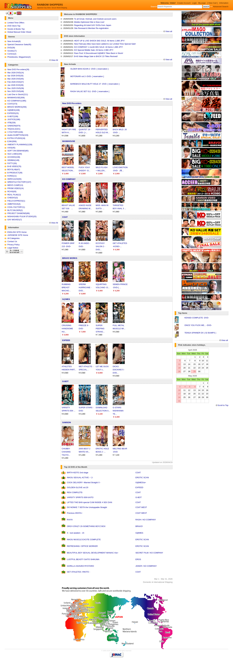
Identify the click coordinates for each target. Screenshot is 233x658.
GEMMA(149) (13, 160)
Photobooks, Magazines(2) (19, 57)
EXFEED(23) (13, 113)
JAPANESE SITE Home (17, 235)
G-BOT (65, 381)
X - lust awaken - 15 (75, 533)
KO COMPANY (69, 179)
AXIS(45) (11, 148)
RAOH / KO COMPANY (146, 520)
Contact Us (12, 241)
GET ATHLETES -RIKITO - (78, 572)
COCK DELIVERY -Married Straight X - (84, 482)
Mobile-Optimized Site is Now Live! (89, 22)
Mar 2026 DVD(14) (15, 72)
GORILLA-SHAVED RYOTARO (80, 566)
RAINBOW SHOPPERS (50, 4)
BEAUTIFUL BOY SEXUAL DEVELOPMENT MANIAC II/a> (92, 553)
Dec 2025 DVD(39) (15, 88)
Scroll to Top (223, 405)
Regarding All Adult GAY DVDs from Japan (92, 25)
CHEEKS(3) (12, 198)
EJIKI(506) (12, 141)
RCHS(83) (11, 191)
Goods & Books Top (16, 29)
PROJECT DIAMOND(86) (18, 213)
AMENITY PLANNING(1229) (19, 144)
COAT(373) (12, 104)
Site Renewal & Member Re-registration (91, 28)
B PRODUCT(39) (14, 173)
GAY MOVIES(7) (14, 219)
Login (194, 3)
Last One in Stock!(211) (17, 94)
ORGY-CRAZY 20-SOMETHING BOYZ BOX (86, 526)
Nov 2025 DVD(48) (15, 91)
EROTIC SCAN (142, 477)
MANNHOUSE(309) (16, 97)
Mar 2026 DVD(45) (15, 79)
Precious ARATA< (74, 513)
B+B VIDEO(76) (14, 166)
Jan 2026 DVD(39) (15, 85)
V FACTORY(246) (15, 132)
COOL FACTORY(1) (16, 207)
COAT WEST (141, 507)
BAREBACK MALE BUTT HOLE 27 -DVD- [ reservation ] (94, 84)
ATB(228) (11, 122)
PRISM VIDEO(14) (15, 188)
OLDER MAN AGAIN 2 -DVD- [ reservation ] (89, 69)
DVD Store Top (13, 26)
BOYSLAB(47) (13, 169)
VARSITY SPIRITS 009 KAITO (80, 497)
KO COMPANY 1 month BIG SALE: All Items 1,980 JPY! (98, 47)
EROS (138, 559)
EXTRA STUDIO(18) (16, 138)
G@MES (66, 299)
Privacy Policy (13, 244)
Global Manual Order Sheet (19, 32)
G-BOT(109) (12, 116)
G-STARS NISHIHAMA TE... (118, 410)
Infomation (223, 3)
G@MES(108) (13, 110)
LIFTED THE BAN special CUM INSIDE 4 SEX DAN (89, 502)
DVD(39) (11, 47)
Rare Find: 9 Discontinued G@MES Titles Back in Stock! (98, 53)
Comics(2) (11, 54)
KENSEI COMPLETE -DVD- (196, 318)
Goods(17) (12, 51)
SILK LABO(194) (14, 154)
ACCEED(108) (13, 157)
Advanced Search (220, 6)
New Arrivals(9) (14, 41)
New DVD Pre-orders (71, 103)
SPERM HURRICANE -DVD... (85, 287)
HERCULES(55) (14, 179)
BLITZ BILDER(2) (15, 210)
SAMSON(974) (13, 126)
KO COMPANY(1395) (16, 101)
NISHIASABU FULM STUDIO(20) (22, 216)
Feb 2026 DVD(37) (15, 82)
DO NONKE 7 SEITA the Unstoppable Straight (87, 507)
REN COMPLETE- (75, 492)
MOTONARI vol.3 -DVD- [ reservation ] (87, 76)
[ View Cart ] (212, 3)
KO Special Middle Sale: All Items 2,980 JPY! (93, 50)
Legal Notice (12, 248)
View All (54, 60)
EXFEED (66, 340)
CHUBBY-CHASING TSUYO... (66, 451)
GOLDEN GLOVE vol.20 (77, 487)
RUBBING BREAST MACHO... (66, 287)
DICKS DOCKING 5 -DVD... (119, 369)
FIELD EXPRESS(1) (16, 201)
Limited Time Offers (15, 23)
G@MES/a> (141, 482)
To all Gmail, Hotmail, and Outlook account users (95, 19)
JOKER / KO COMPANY (146, 566)
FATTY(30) (12, 163)
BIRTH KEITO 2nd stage (77, 472)
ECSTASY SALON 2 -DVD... (100, 246)
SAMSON (66, 422)
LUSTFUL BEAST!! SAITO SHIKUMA (83, 559)
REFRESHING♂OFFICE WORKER (82, 546)
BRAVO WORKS (69, 258)
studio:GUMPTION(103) (17, 135)
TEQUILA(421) (13, 129)
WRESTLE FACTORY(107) (19, 182)
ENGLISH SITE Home (17, 232)
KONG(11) (12, 176)
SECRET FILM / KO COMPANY (149, 553)
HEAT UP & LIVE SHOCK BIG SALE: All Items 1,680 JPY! (99, 41)
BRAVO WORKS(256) (17, 107)
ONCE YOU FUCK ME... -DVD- (198, 325)
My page (202, 3)
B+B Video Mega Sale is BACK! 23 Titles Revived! (96, 56)
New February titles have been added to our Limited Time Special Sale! (105, 44)
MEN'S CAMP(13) (15, 185)
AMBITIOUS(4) (13, 204)
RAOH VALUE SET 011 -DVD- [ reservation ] (89, 91)
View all (168, 31)
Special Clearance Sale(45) (19, 44)
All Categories (13, 238)
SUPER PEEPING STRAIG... (100, 328)
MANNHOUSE (68, 141)
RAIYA (70, 520)
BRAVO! (139, 526)
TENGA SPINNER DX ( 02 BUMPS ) (200, 333)
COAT (65, 217)
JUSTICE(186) (13, 119)
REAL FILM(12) (14, 195)
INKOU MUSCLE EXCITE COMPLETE (84, 539)
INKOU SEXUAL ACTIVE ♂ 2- (80, 477)
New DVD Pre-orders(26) (18, 69)
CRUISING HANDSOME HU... (67, 328)
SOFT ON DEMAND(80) (18, 151)
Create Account (184, 3)
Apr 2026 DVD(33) (15, 75)
